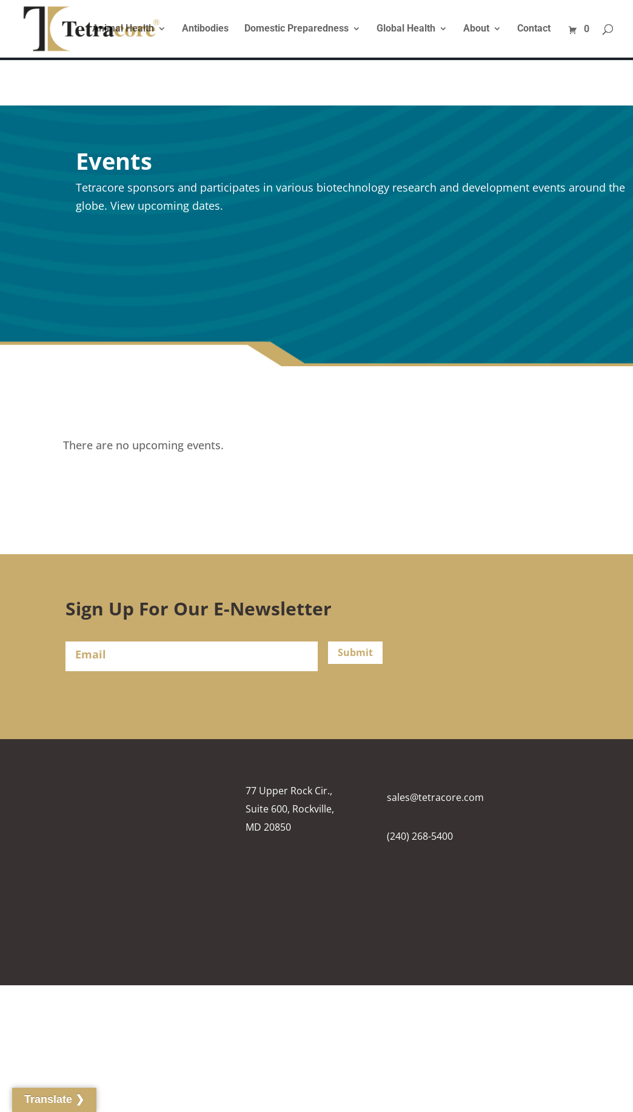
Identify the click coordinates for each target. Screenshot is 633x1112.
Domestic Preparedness (296, 29)
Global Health (406, 29)
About (476, 29)
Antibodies (205, 29)
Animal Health (123, 29)
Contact (534, 29)
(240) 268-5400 (420, 836)
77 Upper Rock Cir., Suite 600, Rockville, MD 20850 (290, 809)
